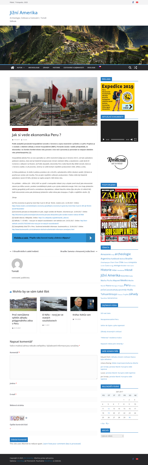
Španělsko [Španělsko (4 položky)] (104, 298)
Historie (56, 67)
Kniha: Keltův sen (82, 314)
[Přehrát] (103, 139)
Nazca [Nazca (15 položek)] (108, 285)
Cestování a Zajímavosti (74, 67)
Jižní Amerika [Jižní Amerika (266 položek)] (110, 275)
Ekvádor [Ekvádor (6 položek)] (123, 266)
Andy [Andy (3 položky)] (112, 254)
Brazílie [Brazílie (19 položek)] (128, 258)
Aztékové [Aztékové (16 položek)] (115, 258)
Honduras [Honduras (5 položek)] (120, 270)
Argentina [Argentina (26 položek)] (106, 258)
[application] (119, 131)
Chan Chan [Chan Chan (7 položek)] (114, 262)
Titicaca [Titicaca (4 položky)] (120, 294)
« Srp (103, 423)
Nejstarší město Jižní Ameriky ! (112, 344)
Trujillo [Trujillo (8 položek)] (125, 294)
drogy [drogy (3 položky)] (112, 265)
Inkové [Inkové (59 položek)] (128, 270)
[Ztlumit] (132, 139)
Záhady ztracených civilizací (111, 331)
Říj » (107, 423)
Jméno (13, 383)
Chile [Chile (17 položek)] (121, 262)
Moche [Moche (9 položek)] (130, 280)
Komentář (15, 352)
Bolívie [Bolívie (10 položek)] (122, 259)
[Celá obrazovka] (135, 139)
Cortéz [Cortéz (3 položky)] (103, 265)
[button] (23, 67)
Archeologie (33, 67)
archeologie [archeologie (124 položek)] (123, 254)
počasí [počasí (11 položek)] (103, 289)
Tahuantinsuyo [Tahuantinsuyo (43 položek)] (109, 294)
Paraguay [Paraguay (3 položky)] (121, 286)
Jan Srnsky (104, 367)
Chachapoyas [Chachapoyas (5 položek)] (105, 262)
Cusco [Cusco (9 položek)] (107, 265)
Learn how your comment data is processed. (62, 443)
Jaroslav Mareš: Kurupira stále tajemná (120, 373)
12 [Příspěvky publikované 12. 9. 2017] (109, 409)
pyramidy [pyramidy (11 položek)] (122, 289)
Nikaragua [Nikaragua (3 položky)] (115, 286)
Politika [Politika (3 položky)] (133, 286)
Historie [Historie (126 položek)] (106, 270)
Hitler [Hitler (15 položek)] (114, 270)
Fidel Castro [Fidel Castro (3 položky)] (130, 265)
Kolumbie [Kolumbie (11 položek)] (125, 276)
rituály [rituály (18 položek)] (130, 289)
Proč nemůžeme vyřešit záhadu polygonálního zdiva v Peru (22, 319)
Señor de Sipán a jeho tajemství (113, 325)
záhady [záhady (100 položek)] (133, 294)
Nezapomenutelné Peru (110, 319)
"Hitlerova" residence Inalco (111, 338)
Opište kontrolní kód (18, 424)
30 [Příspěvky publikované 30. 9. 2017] (130, 417)
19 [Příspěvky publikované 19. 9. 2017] (109, 413)
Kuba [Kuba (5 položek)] (131, 276)
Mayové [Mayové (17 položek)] (116, 280)
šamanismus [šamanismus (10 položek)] (112, 298)
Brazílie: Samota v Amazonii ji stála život (78, 251)
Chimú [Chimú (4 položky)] (126, 262)
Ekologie (91, 67)
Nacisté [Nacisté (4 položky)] (103, 286)
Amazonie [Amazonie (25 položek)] (106, 254)
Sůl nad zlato (105, 313)
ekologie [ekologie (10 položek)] (117, 265)
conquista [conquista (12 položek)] (132, 262)
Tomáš (25, 140)
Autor (19, 67)
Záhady (46, 67)
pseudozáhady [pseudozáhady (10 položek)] (112, 290)
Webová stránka (17, 405)
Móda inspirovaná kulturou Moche (125, 363)
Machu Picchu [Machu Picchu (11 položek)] (107, 280)
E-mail (13, 394)
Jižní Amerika (24, 12)
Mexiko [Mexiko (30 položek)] (124, 280)
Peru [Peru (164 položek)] (127, 285)
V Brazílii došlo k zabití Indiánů (24, 251)
